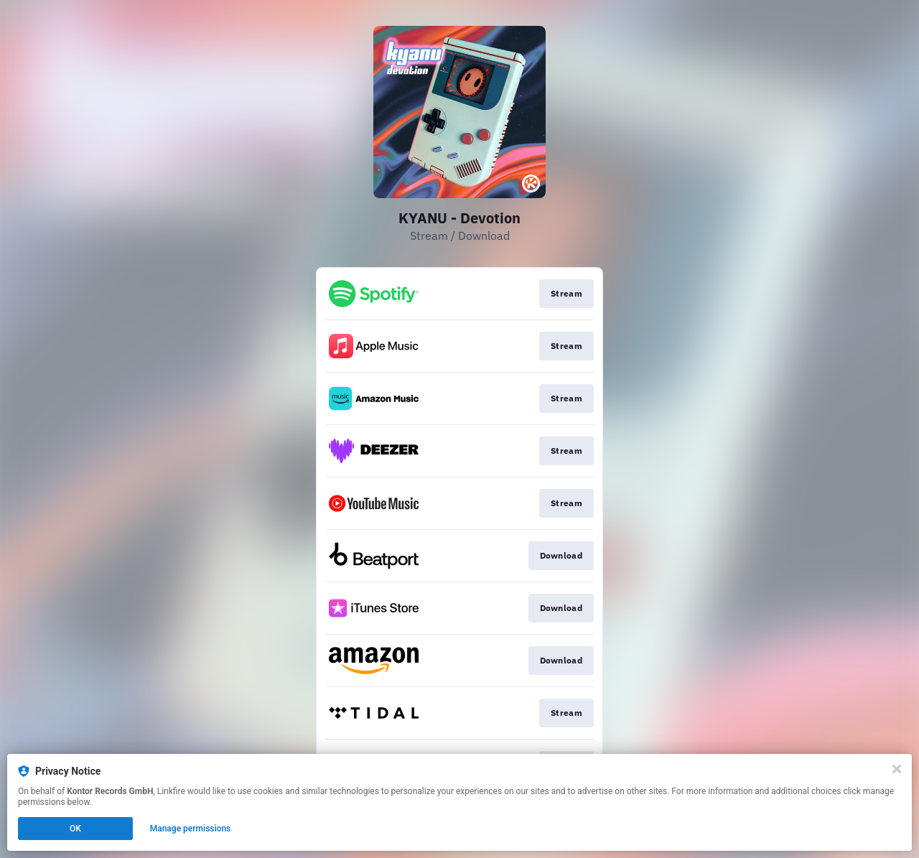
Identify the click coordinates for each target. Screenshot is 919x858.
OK (75, 829)
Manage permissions (190, 829)
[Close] (896, 768)
